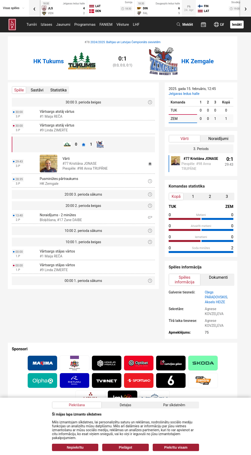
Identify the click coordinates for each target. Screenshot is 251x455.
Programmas (85, 24)
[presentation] (34, 8)
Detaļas (125, 405)
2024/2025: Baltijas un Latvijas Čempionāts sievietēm (125, 42)
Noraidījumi (218, 138)
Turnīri (31, 24)
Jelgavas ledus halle (184, 94)
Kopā (176, 196)
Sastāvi (37, 90)
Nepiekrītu (75, 447)
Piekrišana (77, 405)
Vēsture (122, 24)
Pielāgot (125, 447)
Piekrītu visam (176, 447)
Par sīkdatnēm (174, 405)
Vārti (184, 138)
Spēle (19, 90)
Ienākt (237, 24)
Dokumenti (218, 277)
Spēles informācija (184, 279)
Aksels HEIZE (215, 302)
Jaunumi (63, 24)
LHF (136, 24)
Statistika (58, 90)
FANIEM (106, 24)
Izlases (46, 24)
